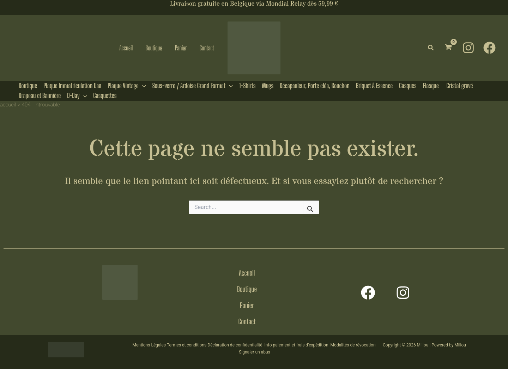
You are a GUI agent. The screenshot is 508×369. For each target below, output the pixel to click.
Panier (247, 305)
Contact (247, 321)
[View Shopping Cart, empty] (448, 48)
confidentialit (247, 344)
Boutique (247, 289)
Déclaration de (221, 344)
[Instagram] (468, 48)
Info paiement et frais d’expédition (296, 344)
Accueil (247, 273)
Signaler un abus (254, 351)
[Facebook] (489, 48)
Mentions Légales (149, 344)
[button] (431, 47)
